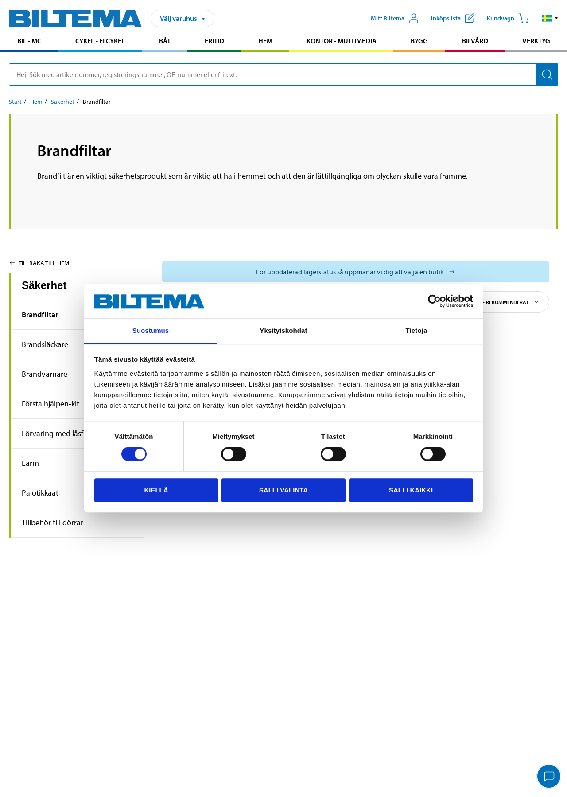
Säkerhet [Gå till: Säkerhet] (62, 101)
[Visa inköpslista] (453, 18)
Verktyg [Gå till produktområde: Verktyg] (536, 40)
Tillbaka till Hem (39, 263)
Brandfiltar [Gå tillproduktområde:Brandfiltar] (40, 314)
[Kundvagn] (508, 18)
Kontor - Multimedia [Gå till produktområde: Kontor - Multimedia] (342, 40)
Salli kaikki (411, 490)
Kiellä (156, 490)
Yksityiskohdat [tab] (283, 330)
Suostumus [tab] (150, 330)
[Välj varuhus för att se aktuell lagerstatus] (355, 271)
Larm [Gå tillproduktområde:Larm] (30, 463)
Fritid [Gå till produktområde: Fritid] (214, 40)
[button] (550, 18)
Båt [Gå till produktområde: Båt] (165, 40)
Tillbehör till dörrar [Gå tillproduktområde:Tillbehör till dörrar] (52, 522)
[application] (549, 777)
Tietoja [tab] (416, 330)
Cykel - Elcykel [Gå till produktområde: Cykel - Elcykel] (100, 40)
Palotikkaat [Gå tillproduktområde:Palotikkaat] (40, 493)
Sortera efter (493, 301)
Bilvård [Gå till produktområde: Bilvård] (475, 40)
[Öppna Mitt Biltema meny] (395, 18)
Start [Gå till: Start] (15, 101)
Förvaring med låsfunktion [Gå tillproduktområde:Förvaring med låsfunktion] (65, 433)
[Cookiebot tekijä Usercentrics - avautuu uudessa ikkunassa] (434, 301)
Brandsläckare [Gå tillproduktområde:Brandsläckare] (45, 344)
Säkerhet (44, 285)
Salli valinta (283, 490)
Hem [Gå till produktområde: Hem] (265, 40)
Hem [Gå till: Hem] (36, 101)
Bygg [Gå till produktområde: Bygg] (419, 40)
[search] (283, 74)
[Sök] (547, 74)
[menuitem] (29, 42)
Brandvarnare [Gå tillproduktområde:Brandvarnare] (44, 374)
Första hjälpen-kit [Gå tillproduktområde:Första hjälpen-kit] (50, 403)
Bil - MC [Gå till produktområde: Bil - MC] (29, 40)
